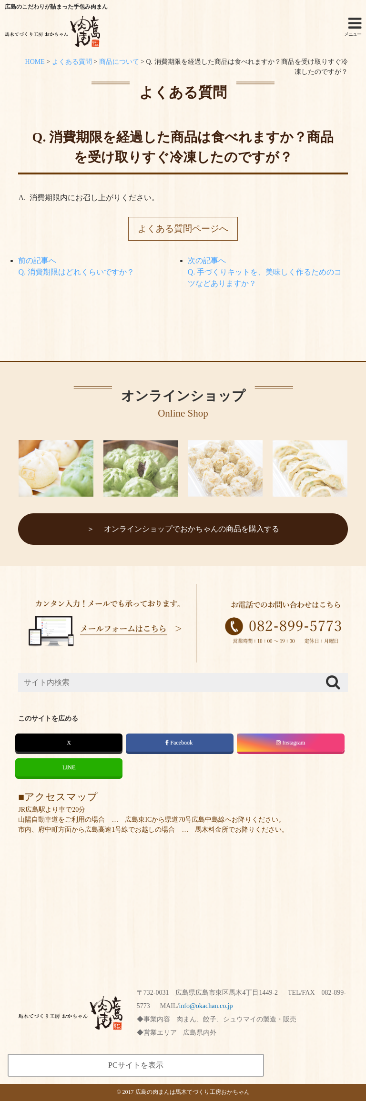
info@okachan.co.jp (206, 1005)
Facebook (179, 742)
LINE (68, 767)
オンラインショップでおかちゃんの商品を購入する (191, 529)
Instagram (290, 742)
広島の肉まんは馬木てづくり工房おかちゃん (192, 1092)
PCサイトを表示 (135, 1065)
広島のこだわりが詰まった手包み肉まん (56, 6)
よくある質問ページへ (183, 229)
